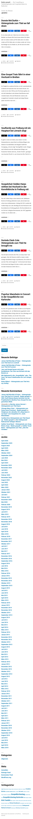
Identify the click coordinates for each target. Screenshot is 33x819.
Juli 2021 (4, 495)
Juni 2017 (4, 549)
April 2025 (4, 448)
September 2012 (6, 674)
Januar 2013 (5, 664)
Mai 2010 (4, 743)
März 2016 (4, 571)
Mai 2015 (4, 595)
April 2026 (4, 441)
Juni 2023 (4, 472)
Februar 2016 (5, 573)
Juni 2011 (4, 711)
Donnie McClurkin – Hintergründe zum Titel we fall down (15, 23)
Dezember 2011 (6, 696)
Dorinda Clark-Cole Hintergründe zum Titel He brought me (13, 243)
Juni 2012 (4, 681)
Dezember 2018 (6, 519)
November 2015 (6, 581)
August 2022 (5, 480)
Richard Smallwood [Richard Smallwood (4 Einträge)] (15, 803)
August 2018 (5, 524)
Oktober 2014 (5, 612)
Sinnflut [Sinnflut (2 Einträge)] (27, 803)
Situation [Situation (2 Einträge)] (30, 803)
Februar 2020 (5, 504)
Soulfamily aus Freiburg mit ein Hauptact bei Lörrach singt (16, 129)
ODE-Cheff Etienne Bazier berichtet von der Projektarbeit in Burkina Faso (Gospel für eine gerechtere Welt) (16, 400)
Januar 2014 (5, 635)
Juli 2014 (4, 620)
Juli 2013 (4, 649)
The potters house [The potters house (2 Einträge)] (9, 805)
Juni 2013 (4, 652)
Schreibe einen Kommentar (8, 62)
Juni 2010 (4, 740)
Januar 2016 (5, 576)
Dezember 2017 (6, 539)
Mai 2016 (4, 568)
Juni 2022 (4, 482)
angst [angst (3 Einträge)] (2, 789)
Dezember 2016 (6, 556)
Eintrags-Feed (5, 772)
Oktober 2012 (5, 671)
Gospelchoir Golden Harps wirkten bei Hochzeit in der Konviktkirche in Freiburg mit (14, 187)
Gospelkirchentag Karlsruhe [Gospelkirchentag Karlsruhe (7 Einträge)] (13, 797)
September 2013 (6, 644)
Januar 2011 (5, 723)
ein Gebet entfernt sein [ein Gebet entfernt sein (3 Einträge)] (10, 791)
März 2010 (4, 747)
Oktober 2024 (5, 453)
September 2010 (6, 733)
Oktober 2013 (5, 642)
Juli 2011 (4, 708)
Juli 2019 (4, 512)
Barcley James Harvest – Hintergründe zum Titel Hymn (14, 405)
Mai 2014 (4, 625)
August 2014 (5, 617)
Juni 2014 (4, 622)
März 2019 (4, 514)
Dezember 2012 (6, 666)
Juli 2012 (4, 679)
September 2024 (6, 455)
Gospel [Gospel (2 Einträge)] (2, 794)
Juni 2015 (4, 593)
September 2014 (6, 615)
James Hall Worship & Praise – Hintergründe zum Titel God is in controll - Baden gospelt (16, 395)
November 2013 (6, 639)
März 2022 (4, 487)
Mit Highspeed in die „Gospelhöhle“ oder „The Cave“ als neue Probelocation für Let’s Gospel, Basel (16, 377)
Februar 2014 (5, 632)
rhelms (4, 61)
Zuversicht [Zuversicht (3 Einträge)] (22, 807)
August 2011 (5, 706)
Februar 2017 (5, 553)
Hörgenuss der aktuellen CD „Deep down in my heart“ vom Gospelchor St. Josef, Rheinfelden (15, 413)
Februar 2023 (5, 475)
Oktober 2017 (5, 544)
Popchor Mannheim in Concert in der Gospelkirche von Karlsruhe (15, 297)
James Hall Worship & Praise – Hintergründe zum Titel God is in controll (16, 362)
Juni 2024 (4, 458)
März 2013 (4, 659)
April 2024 (4, 463)
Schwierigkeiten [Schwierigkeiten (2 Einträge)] (22, 803)
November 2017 (6, 541)
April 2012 (4, 686)
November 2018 (6, 522)
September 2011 (6, 703)
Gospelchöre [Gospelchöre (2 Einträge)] (9, 794)
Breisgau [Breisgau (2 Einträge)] (10, 789)
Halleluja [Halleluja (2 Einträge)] (27, 797)
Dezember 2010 (6, 725)
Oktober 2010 (5, 730)
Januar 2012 (5, 693)
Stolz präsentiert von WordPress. (14, 813)
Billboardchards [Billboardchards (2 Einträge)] (6, 789)
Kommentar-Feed (7, 775)
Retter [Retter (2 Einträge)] (8, 803)
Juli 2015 (4, 590)
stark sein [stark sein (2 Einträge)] (2, 805)
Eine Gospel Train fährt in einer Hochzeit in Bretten (15, 75)
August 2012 (5, 676)
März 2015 (4, 600)
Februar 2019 (5, 517)
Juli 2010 (4, 738)
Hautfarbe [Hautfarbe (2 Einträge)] (29, 797)
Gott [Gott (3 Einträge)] (24, 797)
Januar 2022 (5, 490)
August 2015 (5, 588)
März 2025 (4, 450)
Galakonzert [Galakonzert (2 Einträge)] (25, 791)
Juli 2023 (4, 470)
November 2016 (6, 558)
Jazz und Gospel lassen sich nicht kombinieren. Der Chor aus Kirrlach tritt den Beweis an (15, 371)
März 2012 (4, 689)
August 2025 (5, 445)
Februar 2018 (5, 536)
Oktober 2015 (5, 583)
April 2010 (4, 745)
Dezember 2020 (6, 499)
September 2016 (6, 561)
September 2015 (6, 585)
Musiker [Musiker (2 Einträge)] (6, 803)
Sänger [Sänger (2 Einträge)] (5, 805)
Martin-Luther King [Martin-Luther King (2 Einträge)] (28, 800)
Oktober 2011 (5, 701)
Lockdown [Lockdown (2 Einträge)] (17, 800)
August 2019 (5, 509)
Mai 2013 (4, 654)
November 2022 (6, 477)
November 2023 (6, 468)
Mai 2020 (4, 502)
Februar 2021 (5, 497)
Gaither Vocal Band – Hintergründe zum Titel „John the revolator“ (16, 427)
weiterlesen (4, 51)
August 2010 (5, 735)
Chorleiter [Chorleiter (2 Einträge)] (24, 789)
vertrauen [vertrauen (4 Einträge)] (8, 808)
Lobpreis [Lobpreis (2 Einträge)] (14, 800)
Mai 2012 (4, 684)
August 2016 (5, 563)
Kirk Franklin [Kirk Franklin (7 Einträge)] (5, 800)
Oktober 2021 (5, 492)
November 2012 (6, 669)
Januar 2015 (5, 605)
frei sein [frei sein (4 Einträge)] (21, 791)
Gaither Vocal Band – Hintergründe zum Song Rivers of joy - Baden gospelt (16, 425)
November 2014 (6, 610)
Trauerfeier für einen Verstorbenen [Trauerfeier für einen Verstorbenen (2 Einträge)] (17, 805)
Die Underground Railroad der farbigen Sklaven (14, 421)
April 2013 (4, 657)
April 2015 (4, 598)
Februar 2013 (5, 662)
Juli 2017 (4, 546)
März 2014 (4, 630)
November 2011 (6, 698)
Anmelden (4, 770)
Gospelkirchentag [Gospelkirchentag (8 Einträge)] (18, 794)
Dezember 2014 (6, 607)
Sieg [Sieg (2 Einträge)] (25, 803)
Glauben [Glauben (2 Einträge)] (28, 791)
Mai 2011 (4, 713)
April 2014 (4, 627)
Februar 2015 (5, 603)
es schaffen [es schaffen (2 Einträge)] (16, 791)
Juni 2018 (4, 529)
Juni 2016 (4, 566)
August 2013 (5, 647)
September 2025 (6, 443)
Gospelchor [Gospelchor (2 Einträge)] (5, 794)
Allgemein (4, 759)
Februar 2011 (5, 720)
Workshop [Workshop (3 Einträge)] (18, 807)
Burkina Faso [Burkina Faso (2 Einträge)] (20, 789)
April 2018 (4, 531)
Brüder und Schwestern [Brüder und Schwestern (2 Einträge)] (15, 789)
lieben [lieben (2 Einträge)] (12, 800)
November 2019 (6, 507)
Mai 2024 (4, 460)
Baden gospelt (5, 2)
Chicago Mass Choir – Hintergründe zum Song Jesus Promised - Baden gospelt (14, 409)
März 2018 (4, 534)
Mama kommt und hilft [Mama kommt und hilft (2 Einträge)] (22, 800)
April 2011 (4, 716)
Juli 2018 (4, 526)
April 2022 (4, 485)
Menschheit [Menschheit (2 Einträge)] (3, 803)
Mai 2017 (4, 551)
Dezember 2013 (6, 637)
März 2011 (4, 718)
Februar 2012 (5, 691)
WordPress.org (6, 777)
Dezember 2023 (6, 465)
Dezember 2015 (6, 578)
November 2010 (6, 728)
